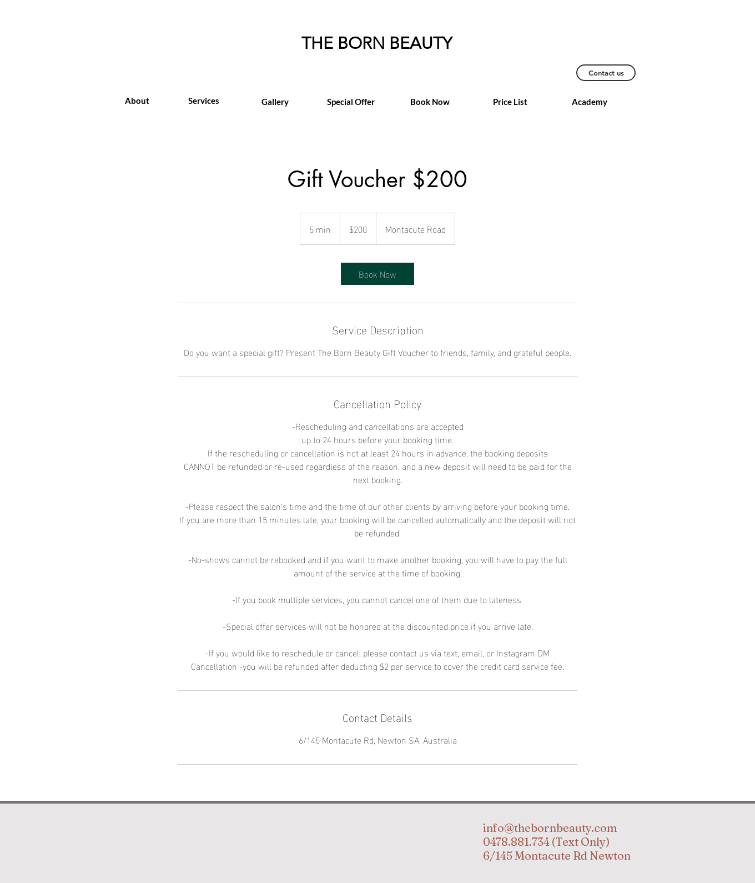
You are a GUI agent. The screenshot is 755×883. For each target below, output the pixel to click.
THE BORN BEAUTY (376, 43)
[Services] (204, 100)
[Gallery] (275, 102)
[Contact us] (606, 72)
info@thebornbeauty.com (550, 828)
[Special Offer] (350, 102)
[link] (377, 274)
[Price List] (510, 102)
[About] (137, 100)
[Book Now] (429, 102)
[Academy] (589, 102)
